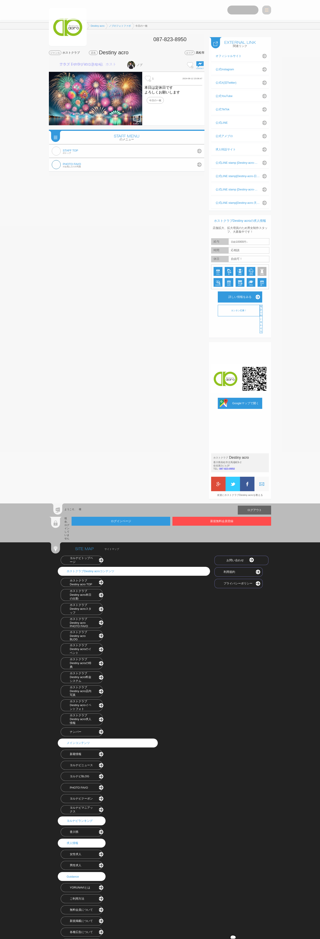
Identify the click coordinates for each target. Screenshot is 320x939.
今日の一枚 (155, 100)
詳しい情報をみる (240, 295)
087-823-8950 (227, 467)
